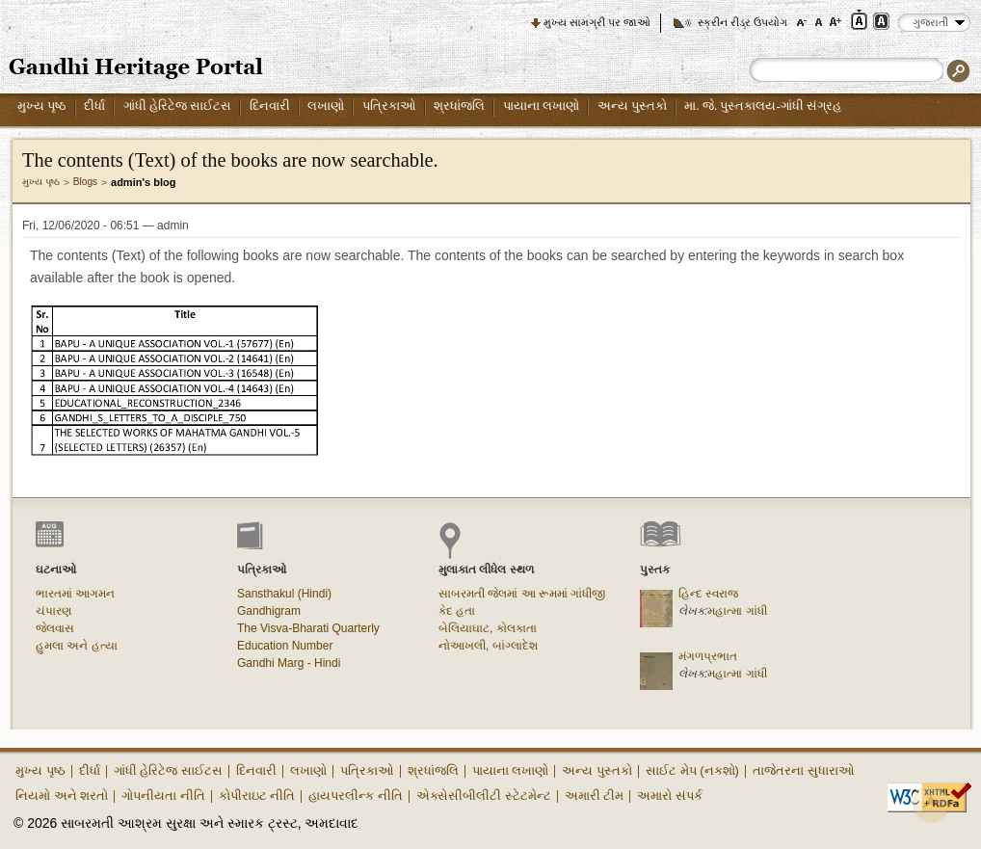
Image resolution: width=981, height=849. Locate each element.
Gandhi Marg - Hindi (288, 663)
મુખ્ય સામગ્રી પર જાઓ (597, 22)
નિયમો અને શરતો (61, 795)
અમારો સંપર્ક (670, 795)
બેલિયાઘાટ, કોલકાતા (487, 628)
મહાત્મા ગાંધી (736, 611)
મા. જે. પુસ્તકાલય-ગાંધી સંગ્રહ (762, 105)
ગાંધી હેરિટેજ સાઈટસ (177, 105)
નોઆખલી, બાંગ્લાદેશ (488, 645)
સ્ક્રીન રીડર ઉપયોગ (742, 22)
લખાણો (325, 105)
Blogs (85, 181)
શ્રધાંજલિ (459, 105)
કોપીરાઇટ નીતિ (257, 795)
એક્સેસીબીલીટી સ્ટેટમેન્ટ (483, 795)
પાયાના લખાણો (541, 105)
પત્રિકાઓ (389, 105)
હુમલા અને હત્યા (77, 645)
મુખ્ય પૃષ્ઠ (41, 105)
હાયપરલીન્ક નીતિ (355, 795)
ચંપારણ (53, 611)
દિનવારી (270, 105)
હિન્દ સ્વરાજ (708, 593)
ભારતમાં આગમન (75, 593)
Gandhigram (269, 611)
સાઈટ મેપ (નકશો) (692, 770)
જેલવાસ (55, 628)
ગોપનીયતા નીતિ (163, 795)
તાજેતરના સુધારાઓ (804, 770)
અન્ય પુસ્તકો (632, 105)
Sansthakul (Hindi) (284, 593)
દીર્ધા (94, 105)
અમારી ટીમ (594, 795)
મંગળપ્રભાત (707, 656)
